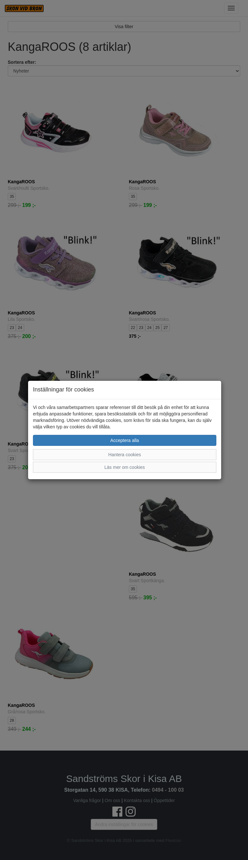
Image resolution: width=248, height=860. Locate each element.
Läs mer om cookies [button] (124, 467)
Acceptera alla (124, 440)
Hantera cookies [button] (124, 454)
